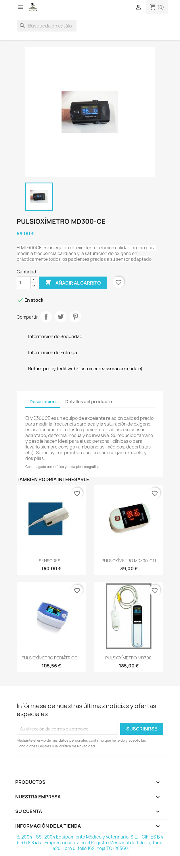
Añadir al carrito (73, 283)
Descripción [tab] (43, 402)
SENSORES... (51, 560)
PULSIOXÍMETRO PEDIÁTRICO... (51, 658)
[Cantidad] (23, 283)
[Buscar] (46, 26)
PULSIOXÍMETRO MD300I (128, 658)
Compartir (46, 316)
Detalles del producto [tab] (88, 402)
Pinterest (75, 316)
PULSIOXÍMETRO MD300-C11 (129, 560)
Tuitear (60, 316)
